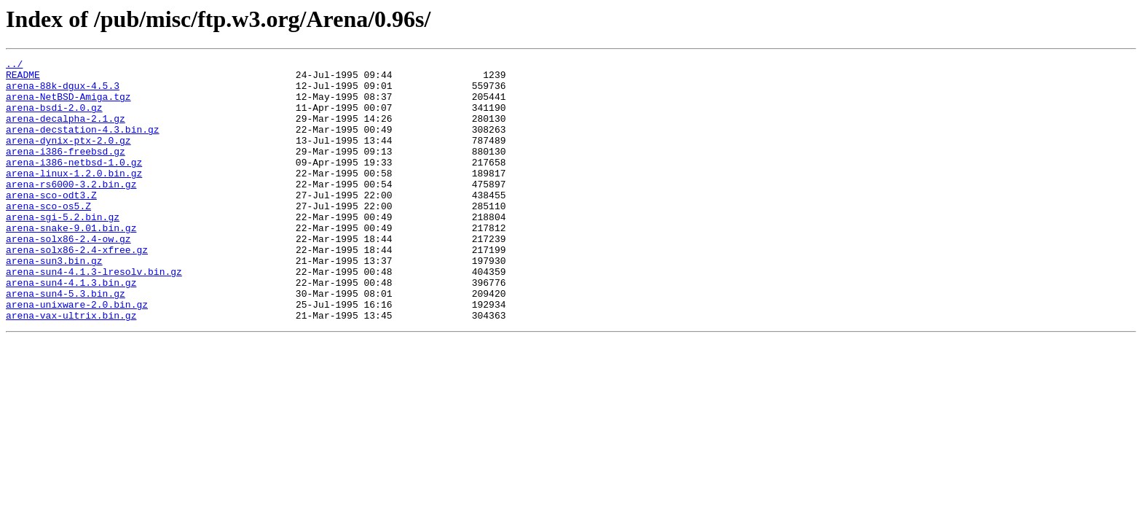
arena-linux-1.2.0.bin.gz (74, 196)
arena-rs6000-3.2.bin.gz (71, 210)
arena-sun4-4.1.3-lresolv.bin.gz (94, 315)
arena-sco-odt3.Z (51, 223)
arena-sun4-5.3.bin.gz (65, 341)
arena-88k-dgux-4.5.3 (62, 91)
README (23, 78)
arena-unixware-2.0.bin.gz (77, 354)
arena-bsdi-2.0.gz (54, 118)
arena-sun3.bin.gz (54, 301)
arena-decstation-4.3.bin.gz (83, 144)
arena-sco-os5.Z (48, 236)
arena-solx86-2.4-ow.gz (68, 275)
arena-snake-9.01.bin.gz (71, 262)
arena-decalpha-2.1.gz (65, 131)
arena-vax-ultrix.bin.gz (71, 367)
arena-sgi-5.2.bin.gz (62, 249)
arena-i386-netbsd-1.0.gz (74, 183)
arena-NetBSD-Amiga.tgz (68, 105)
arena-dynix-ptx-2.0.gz (68, 157)
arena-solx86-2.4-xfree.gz (77, 288)
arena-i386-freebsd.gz (65, 170)
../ (14, 65)
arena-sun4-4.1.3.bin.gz (71, 328)
